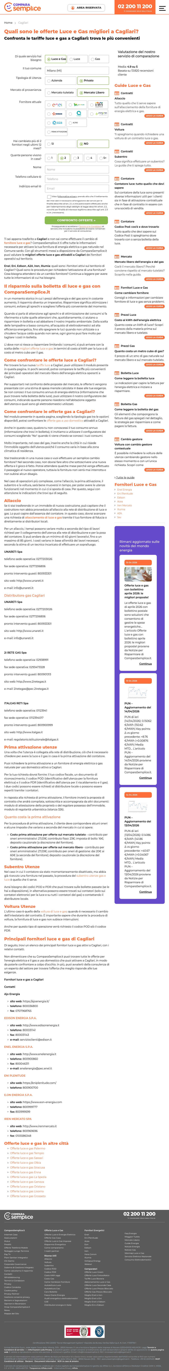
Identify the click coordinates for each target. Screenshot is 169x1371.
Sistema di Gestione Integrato (19, 1267)
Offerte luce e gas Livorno (27, 1191)
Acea (76, 114)
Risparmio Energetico (55, 1244)
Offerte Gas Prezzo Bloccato (98, 1292)
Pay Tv (7, 1254)
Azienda (56, 80)
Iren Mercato (124, 505)
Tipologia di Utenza (28, 77)
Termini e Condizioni (14, 1280)
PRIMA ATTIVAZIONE (59, 132)
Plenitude (76, 105)
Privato (88, 80)
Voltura (47, 1262)
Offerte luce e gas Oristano (27, 1186)
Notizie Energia (132, 1246)
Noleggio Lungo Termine (16, 1251)
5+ (105, 157)
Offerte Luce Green (93, 1272)
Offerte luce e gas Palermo (27, 1148)
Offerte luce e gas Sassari (26, 1158)
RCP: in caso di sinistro (68, 1361)
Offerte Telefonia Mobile (16, 1247)
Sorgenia (98, 114)
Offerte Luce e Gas (53, 1230)
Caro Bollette (50, 1292)
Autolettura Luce (52, 1285)
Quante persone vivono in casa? (26, 157)
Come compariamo (54, 1247)
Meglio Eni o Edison (94, 1305)
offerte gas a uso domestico (65, 420)
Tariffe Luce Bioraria (94, 1278)
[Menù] (163, 8)
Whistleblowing (12, 1277)
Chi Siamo (9, 1261)
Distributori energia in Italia (57, 1305)
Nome (37, 167)
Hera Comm (90, 1254)
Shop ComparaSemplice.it (17, 1307)
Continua (145, 663)
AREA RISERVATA (86, 8)
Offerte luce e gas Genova (27, 1181)
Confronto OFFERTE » (76, 220)
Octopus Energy (92, 1261)
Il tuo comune (32, 68)
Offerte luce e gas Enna (25, 1172)
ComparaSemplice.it (14, 1230)
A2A (119, 513)
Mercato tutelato (62, 92)
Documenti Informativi (45, 1361)
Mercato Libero (94, 92)
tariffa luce (43, 365)
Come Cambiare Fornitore (57, 1282)
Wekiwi (88, 1264)
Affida (75, 1368)
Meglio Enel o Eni (93, 1298)
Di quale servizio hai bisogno (28, 58)
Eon (86, 1244)
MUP (157, 1359)
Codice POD (50, 1269)
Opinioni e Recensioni (15, 1303)
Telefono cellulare (28, 176)
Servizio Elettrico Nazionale (138, 1256)
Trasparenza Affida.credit (41, 1368)
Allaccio (48, 1259)
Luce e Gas (58, 59)
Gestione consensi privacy (17, 1297)
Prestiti (7, 1244)
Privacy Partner (11, 1294)
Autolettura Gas (52, 1288)
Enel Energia (124, 489)
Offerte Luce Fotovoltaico (96, 1275)
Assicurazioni (10, 1238)
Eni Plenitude (125, 493)
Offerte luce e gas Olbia (25, 1162)
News (7, 1310)
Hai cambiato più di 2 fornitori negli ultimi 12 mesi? (26, 145)
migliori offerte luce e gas (36, 348)
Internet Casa (10, 1234)
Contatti (8, 1274)
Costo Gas (49, 1278)
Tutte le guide (125, 477)
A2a (55, 123)
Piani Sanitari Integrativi (16, 1257)
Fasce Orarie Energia (54, 1295)
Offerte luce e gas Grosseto (28, 1196)
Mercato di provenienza (25, 89)
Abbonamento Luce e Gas (97, 1282)
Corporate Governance (15, 1264)
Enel (55, 105)
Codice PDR (50, 1272)
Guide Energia (132, 1243)
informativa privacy (67, 196)
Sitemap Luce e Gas (134, 1253)
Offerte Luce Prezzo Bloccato (98, 1288)
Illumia (121, 509)
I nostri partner (51, 1251)
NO (86, 143)
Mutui (7, 1241)
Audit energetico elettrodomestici (61, 1298)
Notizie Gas (130, 1250)
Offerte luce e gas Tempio (27, 1153)
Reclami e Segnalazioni (15, 1300)
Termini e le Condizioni (90, 226)
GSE (46, 1301)
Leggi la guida (154, 116)
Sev (119, 517)
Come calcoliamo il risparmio (18, 1270)
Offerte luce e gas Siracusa (27, 1167)
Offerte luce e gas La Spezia (28, 1177)
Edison (55, 114)
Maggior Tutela (132, 1236)
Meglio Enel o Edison (94, 1301)
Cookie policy (10, 1290)
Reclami (29, 1361)
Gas (97, 59)
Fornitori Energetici (94, 1230)
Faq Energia (130, 1233)
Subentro (49, 1265)
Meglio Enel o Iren (93, 1295)
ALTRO (75, 123)
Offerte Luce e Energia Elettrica (59, 1234)
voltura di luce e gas (54, 911)
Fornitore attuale (30, 101)
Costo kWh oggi (52, 1275)
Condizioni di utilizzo (14, 1361)
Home (8, 22)
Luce (77, 59)
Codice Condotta (12, 1287)
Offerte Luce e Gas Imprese (57, 1241)
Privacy (7, 1284)
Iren (98, 105)
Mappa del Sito (11, 1313)
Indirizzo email (30, 186)
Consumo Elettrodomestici (138, 1259)
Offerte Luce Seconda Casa (97, 1285)
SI (52, 143)
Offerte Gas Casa (52, 1238)
